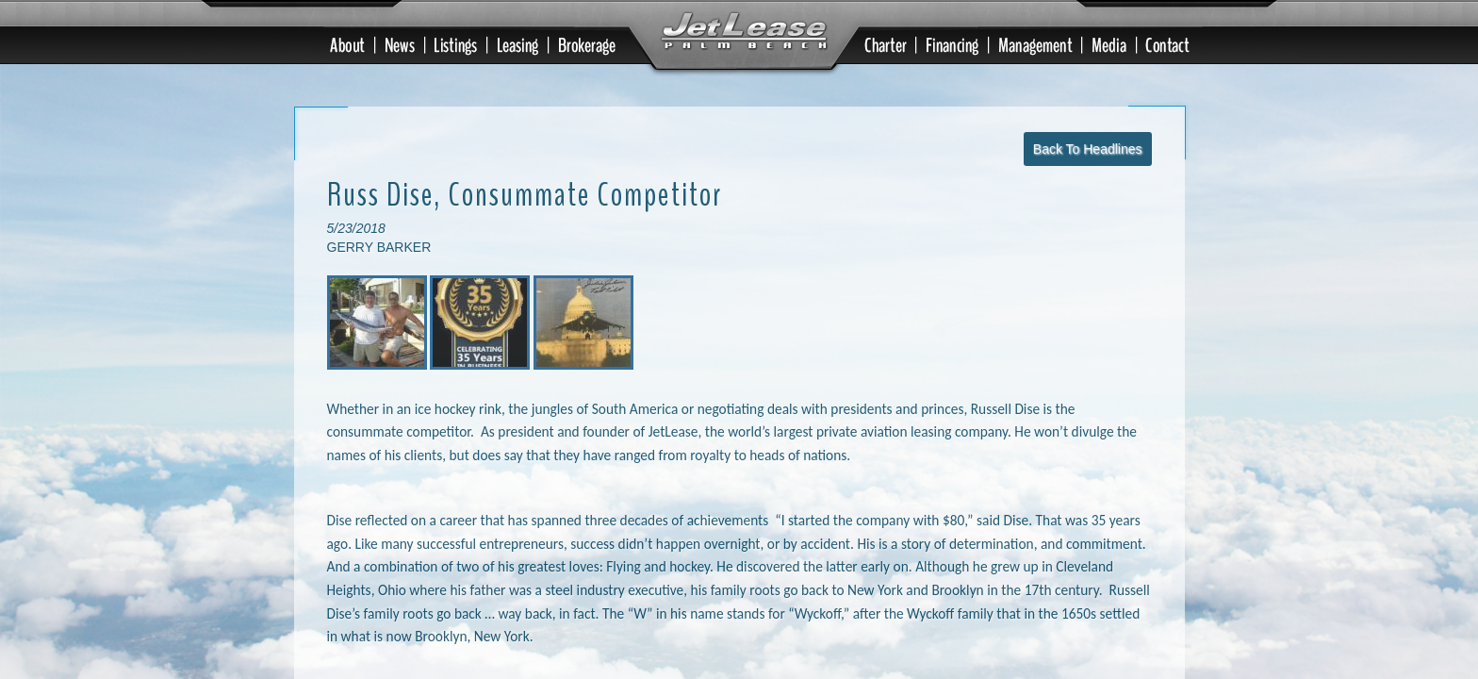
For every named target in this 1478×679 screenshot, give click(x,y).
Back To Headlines (1087, 102)
